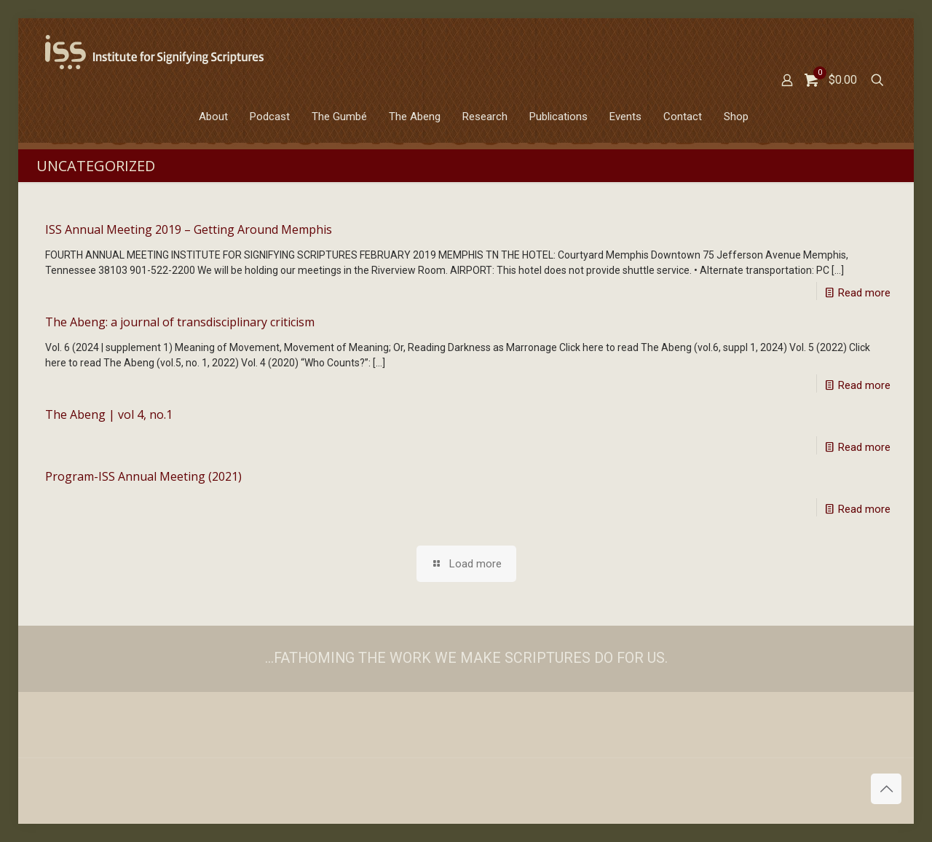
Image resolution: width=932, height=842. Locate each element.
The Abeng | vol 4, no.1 (109, 414)
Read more (864, 292)
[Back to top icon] (886, 789)
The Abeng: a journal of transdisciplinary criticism (180, 322)
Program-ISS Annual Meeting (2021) (143, 476)
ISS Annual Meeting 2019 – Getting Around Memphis (188, 229)
